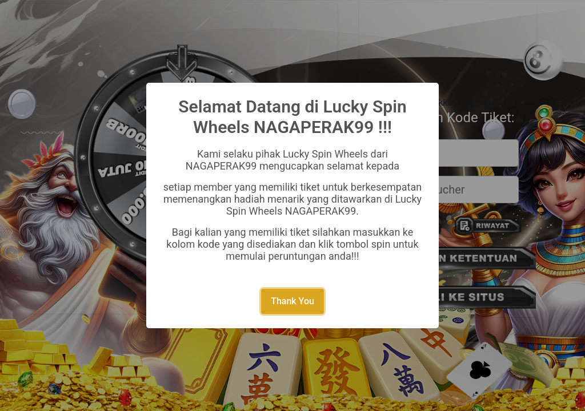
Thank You (292, 301)
